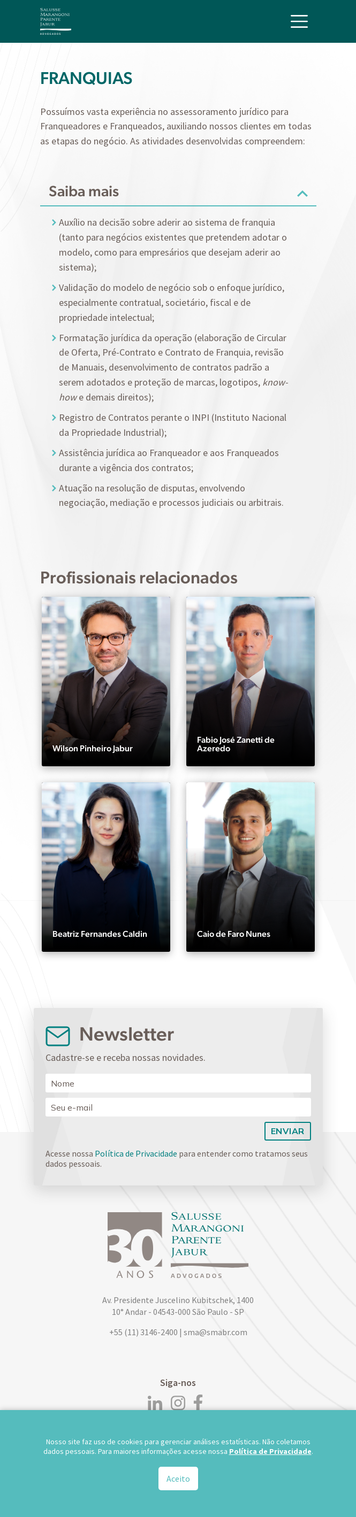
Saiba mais (84, 190)
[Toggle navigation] (299, 21)
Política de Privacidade (136, 1153)
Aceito (178, 1478)
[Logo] (55, 21)
